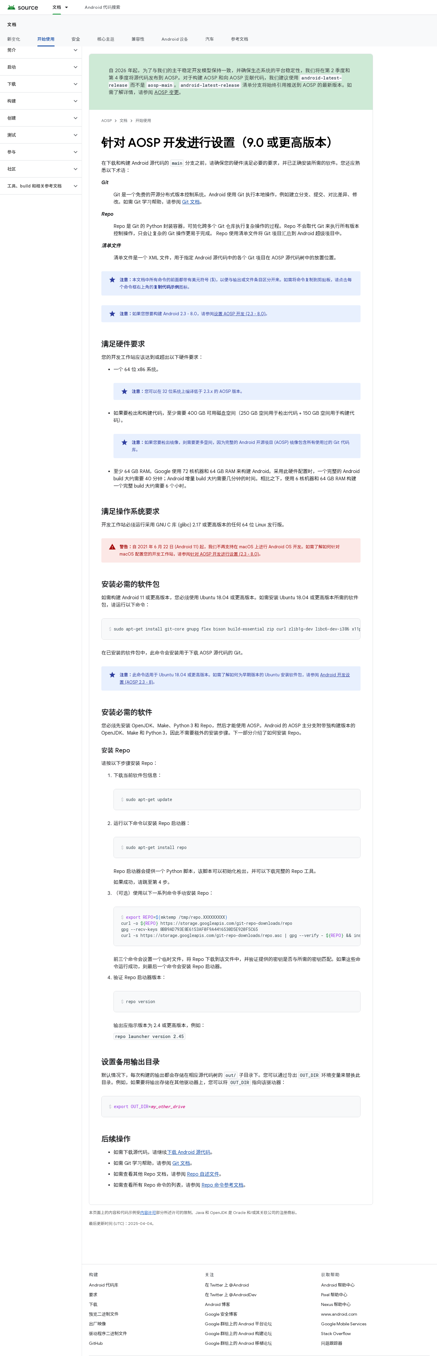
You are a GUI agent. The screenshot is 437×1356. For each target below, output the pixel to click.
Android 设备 (174, 39)
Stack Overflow (336, 1333)
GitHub (96, 1343)
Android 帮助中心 (338, 1285)
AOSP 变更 (166, 93)
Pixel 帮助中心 (334, 1294)
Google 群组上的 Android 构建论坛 (238, 1333)
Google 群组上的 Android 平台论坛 (238, 1324)
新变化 (13, 39)
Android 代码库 (103, 1285)
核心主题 (105, 39)
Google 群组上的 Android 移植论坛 (238, 1343)
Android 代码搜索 (102, 7)
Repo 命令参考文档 (222, 1185)
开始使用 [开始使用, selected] (46, 39)
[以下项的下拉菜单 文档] (69, 7)
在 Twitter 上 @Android (227, 1285)
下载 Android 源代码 (188, 1152)
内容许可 (148, 1212)
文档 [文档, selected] (57, 7)
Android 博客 (217, 1304)
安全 (76, 39)
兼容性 (137, 39)
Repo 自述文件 (203, 1174)
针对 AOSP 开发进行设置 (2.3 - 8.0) (224, 554)
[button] (36, 50)
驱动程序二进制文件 (108, 1333)
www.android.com (339, 1314)
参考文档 (239, 39)
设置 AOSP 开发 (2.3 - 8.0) (240, 313)
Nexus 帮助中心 (336, 1304)
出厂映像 (97, 1324)
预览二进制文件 (104, 1314)
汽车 (209, 39)
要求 (93, 1294)
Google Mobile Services (343, 1324)
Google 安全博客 (221, 1314)
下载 (93, 1304)
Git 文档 (191, 202)
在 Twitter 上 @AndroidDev (230, 1294)
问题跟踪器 (331, 1343)
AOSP (106, 120)
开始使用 (143, 120)
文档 (12, 24)
